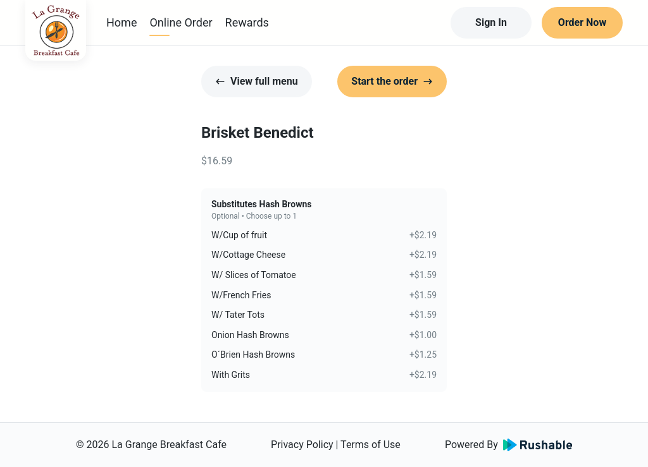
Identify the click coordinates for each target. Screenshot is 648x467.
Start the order (392, 81)
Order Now (582, 22)
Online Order (180, 22)
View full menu (256, 81)
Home (121, 22)
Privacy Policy (302, 445)
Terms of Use (370, 445)
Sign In (491, 22)
